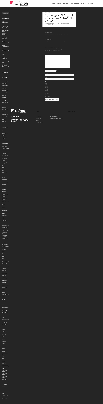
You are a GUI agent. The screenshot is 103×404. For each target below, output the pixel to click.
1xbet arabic (4, 153)
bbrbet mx (4, 196)
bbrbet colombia (5, 194)
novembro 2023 (5, 110)
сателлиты (4, 386)
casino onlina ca (5, 227)
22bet (3, 167)
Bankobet (4, 191)
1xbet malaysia (5, 162)
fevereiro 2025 (5, 102)
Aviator (3, 177)
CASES (71, 3)
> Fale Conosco (53, 120)
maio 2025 (4, 97)
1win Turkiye (4, 146)
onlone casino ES (5, 314)
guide (3, 256)
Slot (3, 354)
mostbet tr (4, 292)
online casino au (5, 312)
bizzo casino (4, 215)
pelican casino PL (5, 319)
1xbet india (4, 156)
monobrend (4, 278)
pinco (3, 326)
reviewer (4, 346)
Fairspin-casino (5, 244)
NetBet (3, 299)
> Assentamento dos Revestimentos (55, 115)
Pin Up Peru (4, 324)
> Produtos (38, 118)
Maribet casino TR (5, 266)
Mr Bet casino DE (5, 294)
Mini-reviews (4, 271)
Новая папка (4, 384)
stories (3, 361)
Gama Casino (4, 247)
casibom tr (4, 222)
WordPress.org (5, 399)
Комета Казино (5, 381)
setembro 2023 (5, 114)
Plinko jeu (4, 331)
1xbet (3, 151)
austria (3, 175)
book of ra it (4, 220)
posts (3, 338)
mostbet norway (5, 289)
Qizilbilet (4, 339)
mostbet (3, 284)
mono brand (4, 273)
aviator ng (4, 189)
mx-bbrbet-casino (5, 297)
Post (3, 336)
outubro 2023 (4, 112)
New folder (4, 301)
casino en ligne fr (5, 225)
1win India (4, 141)
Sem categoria (48, 12)
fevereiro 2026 (5, 81)
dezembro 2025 (5, 85)
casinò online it (5, 230)
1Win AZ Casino (5, 133)
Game (3, 251)
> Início (38, 115)
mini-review (4, 270)
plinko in (3, 329)
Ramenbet (4, 341)
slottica (3, 359)
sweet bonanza (5, 365)
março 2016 (4, 123)
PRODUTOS (66, 3)
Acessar (3, 393)
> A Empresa (39, 116)
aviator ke (4, 186)
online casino (4, 310)
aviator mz (4, 187)
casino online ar (5, 229)
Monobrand (4, 277)
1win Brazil (4, 135)
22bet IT (3, 170)
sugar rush (4, 363)
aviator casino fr (5, 182)
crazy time (4, 242)
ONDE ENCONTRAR (79, 3)
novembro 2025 (5, 86)
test (3, 368)
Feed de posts (5, 395)
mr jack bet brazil (5, 296)
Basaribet (4, 192)
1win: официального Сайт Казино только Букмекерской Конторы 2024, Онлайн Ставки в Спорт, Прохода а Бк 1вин (5, 26)
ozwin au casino (5, 315)
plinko (3, 327)
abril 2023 (4, 121)
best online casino (5, 201)
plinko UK (4, 332)
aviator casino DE (5, 180)
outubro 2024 (4, 109)
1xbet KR (4, 160)
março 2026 (4, 80)
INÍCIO (53, 3)
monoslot (4, 282)
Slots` (3, 358)
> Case (37, 120)
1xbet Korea (4, 158)
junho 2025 (4, 95)
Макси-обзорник (5, 382)
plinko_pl (4, 334)
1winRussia (4, 150)
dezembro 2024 (5, 105)
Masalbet (4, 268)
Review (3, 343)
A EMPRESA (59, 3)
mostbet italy (4, 287)
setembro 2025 (5, 90)
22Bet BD (4, 168)
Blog (3, 217)
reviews (3, 348)
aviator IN (4, 184)
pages (3, 317)
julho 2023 (4, 117)
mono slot (4, 275)
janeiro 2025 (4, 104)
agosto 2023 (4, 116)
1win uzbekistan (5, 148)
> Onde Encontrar (40, 122)
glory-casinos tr (5, 254)
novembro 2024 (5, 107)
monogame (4, 280)
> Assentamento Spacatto (56, 118)
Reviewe (4, 344)
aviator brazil (4, 179)
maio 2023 (4, 119)
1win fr (3, 140)
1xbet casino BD (5, 155)
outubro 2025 (4, 88)
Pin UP (3, 320)
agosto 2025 (4, 92)
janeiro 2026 (4, 83)
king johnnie (4, 263)
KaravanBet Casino (5, 259)
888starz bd (4, 172)
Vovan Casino (4, 379)
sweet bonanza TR (5, 366)
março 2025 (4, 100)
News (3, 305)
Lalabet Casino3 (5, 265)
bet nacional (4, 208)
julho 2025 (4, 93)
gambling (4, 249)
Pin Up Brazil (4, 322)
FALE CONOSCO (89, 3)
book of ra (4, 218)
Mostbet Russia (5, 290)
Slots (3, 356)
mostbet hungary (5, 285)
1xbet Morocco (5, 163)
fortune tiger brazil (5, 246)
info (3, 258)
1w (2, 132)
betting (3, 213)
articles (3, 174)
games (3, 253)
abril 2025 (4, 98)
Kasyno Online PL (5, 261)
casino (3, 223)
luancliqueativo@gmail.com (64, 23)
